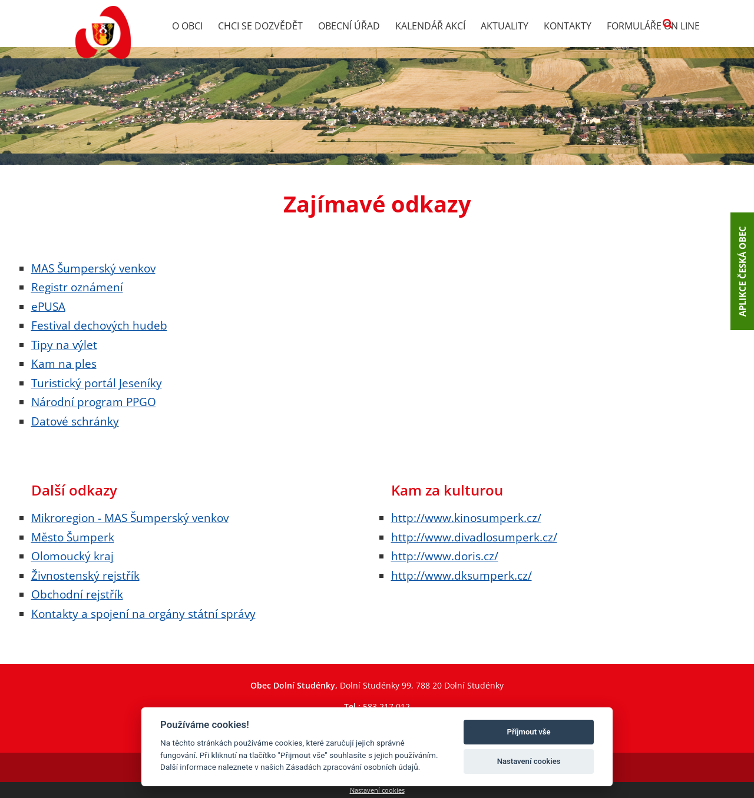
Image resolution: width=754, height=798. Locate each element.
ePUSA (48, 306)
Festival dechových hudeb (99, 325)
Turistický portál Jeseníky (96, 382)
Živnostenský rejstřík (85, 575)
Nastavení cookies (377, 790)
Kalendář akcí (430, 25)
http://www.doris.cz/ (444, 555)
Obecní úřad (349, 25)
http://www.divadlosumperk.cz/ (474, 537)
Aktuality (504, 25)
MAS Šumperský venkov (93, 268)
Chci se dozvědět (260, 25)
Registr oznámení (77, 287)
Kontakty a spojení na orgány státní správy (143, 613)
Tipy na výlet (64, 344)
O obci (187, 25)
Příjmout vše (529, 731)
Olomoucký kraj (72, 555)
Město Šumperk (72, 537)
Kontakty (567, 25)
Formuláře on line (653, 25)
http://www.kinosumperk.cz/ (466, 517)
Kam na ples (64, 363)
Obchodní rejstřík (77, 594)
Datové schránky (75, 421)
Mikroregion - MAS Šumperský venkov (130, 517)
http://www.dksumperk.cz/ (461, 575)
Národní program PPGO (93, 401)
